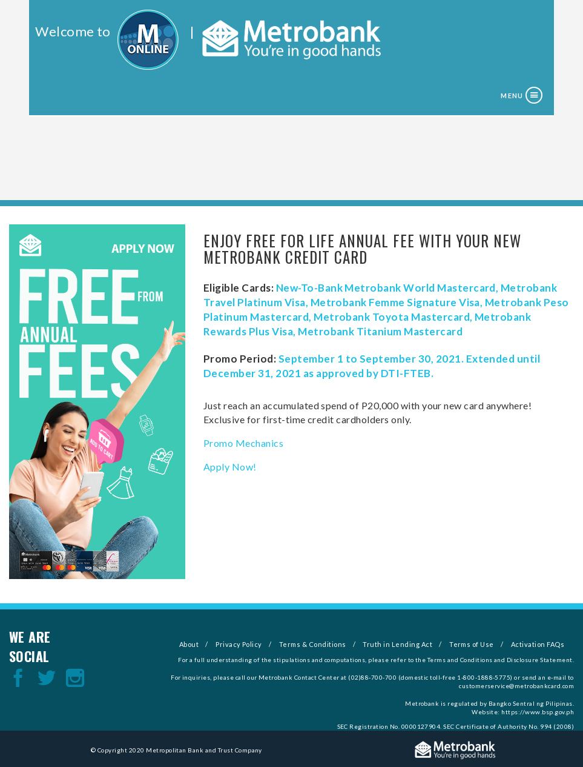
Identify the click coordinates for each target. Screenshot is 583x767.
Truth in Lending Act (397, 644)
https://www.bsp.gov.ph (537, 711)
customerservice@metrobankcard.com (516, 685)
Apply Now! (230, 466)
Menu (511, 95)
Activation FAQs (537, 644)
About (189, 644)
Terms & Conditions (312, 644)
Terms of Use (471, 644)
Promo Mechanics (243, 443)
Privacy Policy (239, 644)
